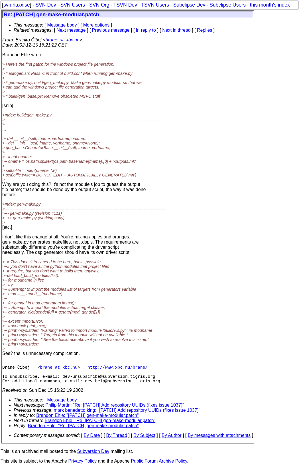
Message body (62, 25)
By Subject (144, 441)
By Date (92, 441)
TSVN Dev (125, 5)
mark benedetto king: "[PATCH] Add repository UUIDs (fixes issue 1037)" (127, 415)
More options (96, 25)
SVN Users (72, 5)
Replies (204, 30)
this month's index (270, 5)
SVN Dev (45, 5)
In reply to (146, 30)
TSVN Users (155, 5)
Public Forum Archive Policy (159, 466)
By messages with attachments (219, 441)
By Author (171, 441)
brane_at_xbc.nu (63, 39)
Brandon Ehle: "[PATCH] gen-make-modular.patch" (87, 421)
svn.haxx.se (16, 5)
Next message (71, 30)
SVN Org (99, 5)
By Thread (116, 441)
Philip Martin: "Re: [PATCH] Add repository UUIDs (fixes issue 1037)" (114, 410)
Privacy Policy (82, 466)
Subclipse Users (227, 5)
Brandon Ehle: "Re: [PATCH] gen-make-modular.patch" (100, 426)
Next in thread (176, 30)
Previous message (111, 30)
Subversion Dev (93, 457)
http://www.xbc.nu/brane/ (118, 369)
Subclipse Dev (189, 5)
